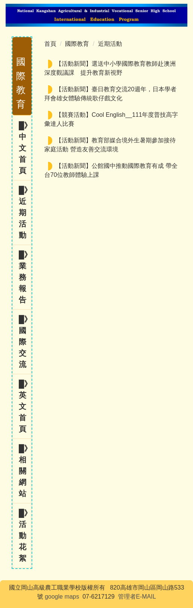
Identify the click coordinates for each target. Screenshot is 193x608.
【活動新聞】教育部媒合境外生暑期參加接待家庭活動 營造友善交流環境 (110, 144)
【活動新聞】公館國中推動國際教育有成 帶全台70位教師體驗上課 (110, 170)
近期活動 (110, 44)
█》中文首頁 (25, 148)
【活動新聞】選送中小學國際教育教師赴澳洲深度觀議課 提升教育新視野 (110, 68)
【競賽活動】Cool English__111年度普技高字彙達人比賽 (111, 119)
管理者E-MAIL (137, 596)
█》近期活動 (25, 212)
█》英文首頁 (25, 406)
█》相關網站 (25, 471)
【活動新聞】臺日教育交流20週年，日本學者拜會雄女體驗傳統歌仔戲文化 (110, 93)
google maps (62, 596)
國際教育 (77, 44)
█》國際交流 (25, 341)
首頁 (50, 44)
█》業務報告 (25, 277)
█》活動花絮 (25, 535)
